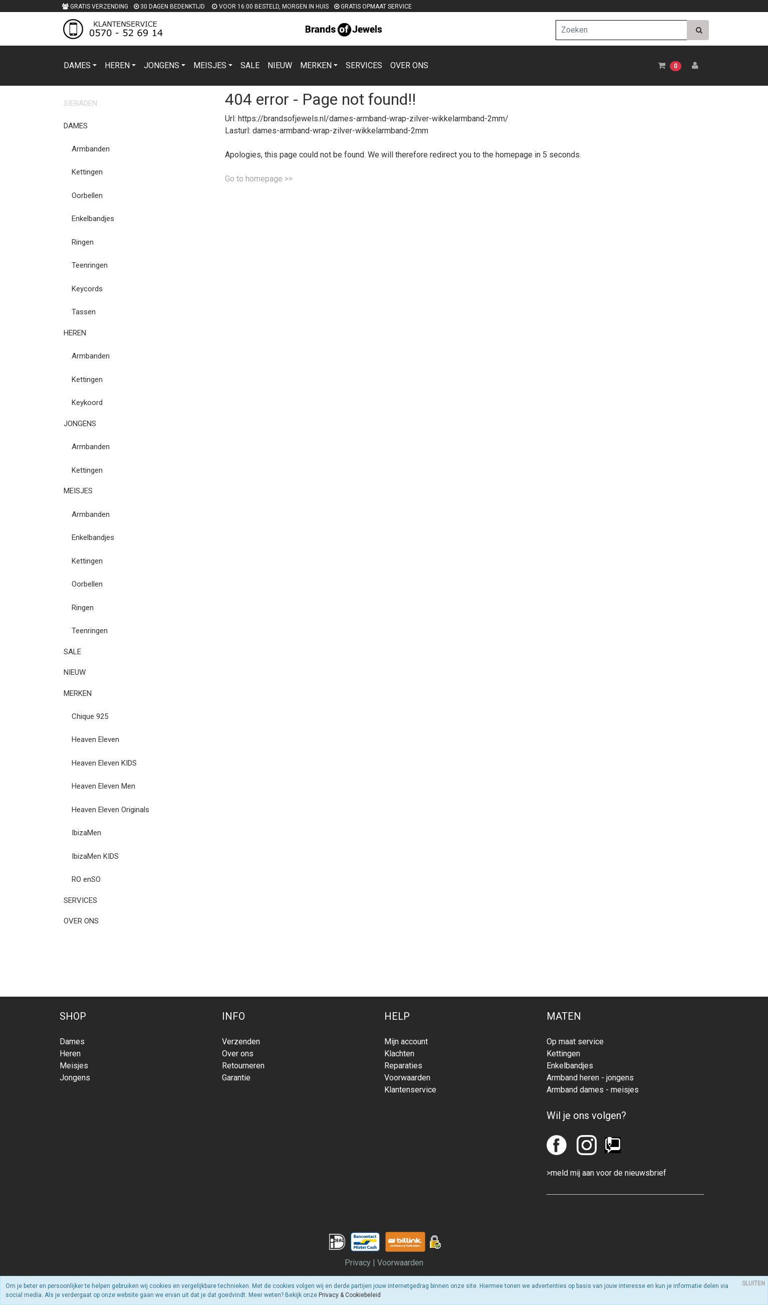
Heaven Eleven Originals (110, 809)
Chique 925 (90, 716)
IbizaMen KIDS (95, 856)
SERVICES (364, 65)
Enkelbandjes (93, 218)
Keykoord (87, 402)
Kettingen (87, 171)
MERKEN (316, 65)
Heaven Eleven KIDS (104, 763)
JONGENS (161, 65)
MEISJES (209, 65)
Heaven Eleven (95, 739)
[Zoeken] (621, 30)
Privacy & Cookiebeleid (350, 1294)
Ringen (83, 242)
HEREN (117, 65)
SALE (250, 65)
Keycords (87, 288)
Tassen (84, 311)
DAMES (77, 65)
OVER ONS (409, 65)
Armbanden (91, 148)
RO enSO (86, 879)
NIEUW (280, 65)
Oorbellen (87, 195)
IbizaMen (86, 832)
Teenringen (90, 265)
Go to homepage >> (259, 178)
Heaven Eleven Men (103, 786)
